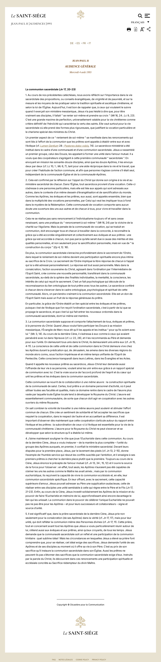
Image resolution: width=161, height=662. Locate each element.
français (138, 23)
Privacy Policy (99, 660)
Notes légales (66, 660)
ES (78, 43)
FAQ (54, 660)
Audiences (38, 23)
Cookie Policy (82, 660)
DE (72, 43)
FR (84, 43)
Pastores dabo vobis (76, 145)
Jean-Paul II (20, 23)
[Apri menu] (147, 15)
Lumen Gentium (49, 145)
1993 (49, 23)
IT (90, 43)
